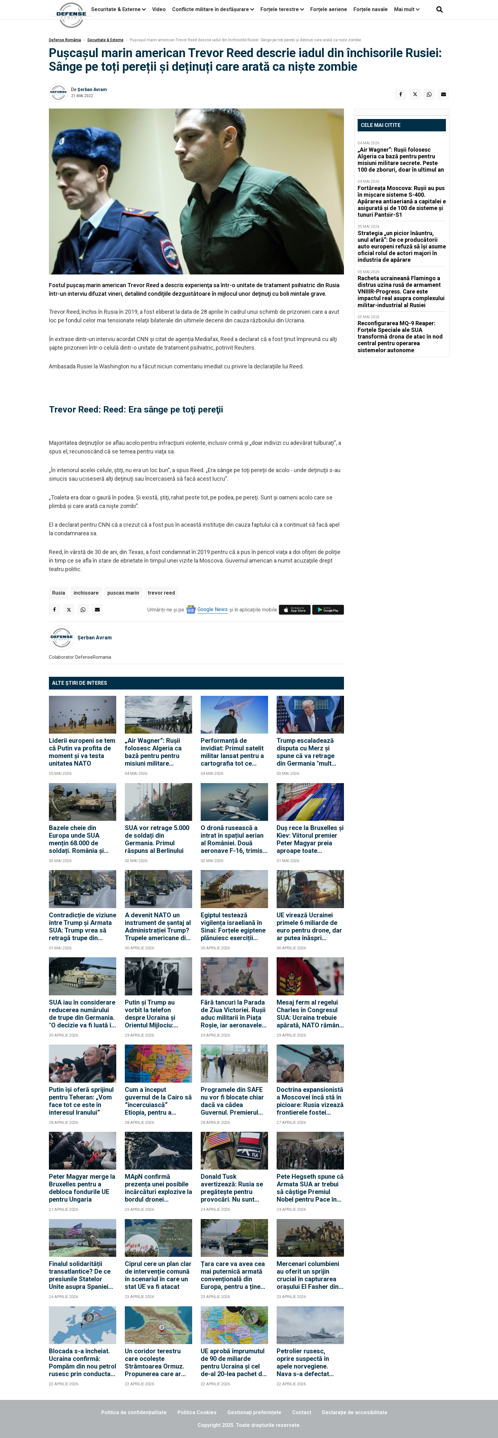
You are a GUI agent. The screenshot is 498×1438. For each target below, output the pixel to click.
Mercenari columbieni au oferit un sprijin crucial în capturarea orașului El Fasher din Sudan (308, 1275)
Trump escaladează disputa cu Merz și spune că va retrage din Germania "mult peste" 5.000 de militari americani (310, 752)
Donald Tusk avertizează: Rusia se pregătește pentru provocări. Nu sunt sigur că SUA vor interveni (232, 1188)
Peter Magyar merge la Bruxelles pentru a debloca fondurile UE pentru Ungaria (82, 1188)
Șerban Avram (92, 89)
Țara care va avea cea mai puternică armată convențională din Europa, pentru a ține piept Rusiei (233, 1275)
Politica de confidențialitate (134, 1412)
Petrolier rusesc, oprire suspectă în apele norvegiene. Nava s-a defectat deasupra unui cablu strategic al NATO (306, 1362)
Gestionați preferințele (254, 1412)
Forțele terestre (279, 9)
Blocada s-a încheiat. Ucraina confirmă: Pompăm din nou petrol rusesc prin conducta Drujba (82, 1362)
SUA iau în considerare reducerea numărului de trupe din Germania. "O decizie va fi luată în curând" (82, 1014)
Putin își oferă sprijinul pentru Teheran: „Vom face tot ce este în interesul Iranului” (81, 1101)
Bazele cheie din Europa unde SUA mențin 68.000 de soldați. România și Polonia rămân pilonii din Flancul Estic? (79, 839)
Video (159, 9)
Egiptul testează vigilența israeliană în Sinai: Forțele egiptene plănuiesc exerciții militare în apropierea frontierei (233, 926)
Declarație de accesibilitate (354, 1412)
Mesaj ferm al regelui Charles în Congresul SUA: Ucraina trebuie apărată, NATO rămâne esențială (310, 1014)
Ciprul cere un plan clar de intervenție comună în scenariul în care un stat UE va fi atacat (158, 1275)
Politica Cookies (197, 1412)
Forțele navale (370, 9)
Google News (213, 609)
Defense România (65, 40)
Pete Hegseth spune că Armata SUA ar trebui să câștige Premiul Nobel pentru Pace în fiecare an (310, 1188)
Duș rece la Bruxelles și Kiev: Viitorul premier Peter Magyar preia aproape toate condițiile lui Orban (310, 839)
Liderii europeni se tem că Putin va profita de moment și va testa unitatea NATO (82, 752)
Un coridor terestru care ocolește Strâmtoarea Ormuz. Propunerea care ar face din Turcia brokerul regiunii (154, 1362)
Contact (301, 1412)
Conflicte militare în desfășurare (210, 9)
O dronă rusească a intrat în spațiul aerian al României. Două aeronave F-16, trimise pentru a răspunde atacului (233, 839)
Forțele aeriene (328, 9)
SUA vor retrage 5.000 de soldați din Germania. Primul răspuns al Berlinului (157, 839)
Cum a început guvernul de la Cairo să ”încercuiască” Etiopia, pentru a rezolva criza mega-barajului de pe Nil (158, 1101)
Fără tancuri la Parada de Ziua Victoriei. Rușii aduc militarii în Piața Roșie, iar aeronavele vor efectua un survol (233, 1014)
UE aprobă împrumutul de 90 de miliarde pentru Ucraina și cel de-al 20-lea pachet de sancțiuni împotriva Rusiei (233, 1362)
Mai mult (407, 9)
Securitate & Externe (116, 9)
